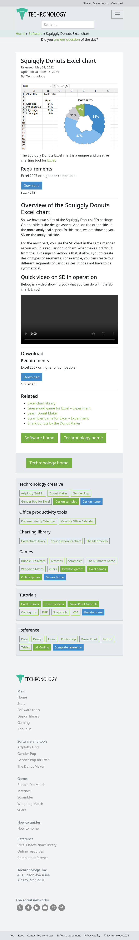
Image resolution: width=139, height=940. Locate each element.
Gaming (24, 722)
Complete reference (33, 857)
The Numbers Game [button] (101, 561)
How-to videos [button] (54, 604)
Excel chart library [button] (33, 541)
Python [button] (107, 639)
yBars (22, 810)
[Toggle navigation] (117, 14)
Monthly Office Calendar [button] (77, 521)
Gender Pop (27, 753)
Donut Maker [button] (58, 493)
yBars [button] (53, 569)
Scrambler (25, 797)
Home (20, 33)
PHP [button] (45, 612)
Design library (28, 716)
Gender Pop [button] (81, 493)
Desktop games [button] (72, 569)
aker (77, 423)
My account (101, 3)
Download (32, 185)
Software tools (29, 710)
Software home (39, 438)
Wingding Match (30, 803)
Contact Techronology (40, 935)
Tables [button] (25, 647)
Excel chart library (41, 403)
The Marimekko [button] (97, 541)
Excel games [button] (97, 569)
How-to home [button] (93, 612)
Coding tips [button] (29, 612)
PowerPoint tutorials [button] (83, 604)
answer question (67, 39)
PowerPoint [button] (89, 639)
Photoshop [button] (68, 639)
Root (21, 935)
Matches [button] (57, 561)
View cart (117, 3)
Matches (24, 791)
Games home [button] (55, 577)
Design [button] (38, 639)
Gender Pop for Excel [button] (35, 501)
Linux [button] (52, 639)
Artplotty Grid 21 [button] (32, 493)
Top (12, 935)
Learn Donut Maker (43, 413)
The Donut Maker (31, 766)
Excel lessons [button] (30, 604)
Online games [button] (30, 577)
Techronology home (83, 438)
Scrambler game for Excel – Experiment (58, 418)
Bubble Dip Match (31, 784)
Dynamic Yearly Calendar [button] (38, 521)
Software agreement (69, 935)
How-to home (28, 828)
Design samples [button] (66, 501)
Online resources (31, 851)
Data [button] (24, 639)
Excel (51, 160)
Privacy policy (92, 935)
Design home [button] (91, 501)
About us (24, 729)
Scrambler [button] (75, 561)
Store (87, 3)
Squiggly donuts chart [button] (66, 541)
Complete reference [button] (68, 647)
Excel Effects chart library (37, 845)
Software (36, 33)
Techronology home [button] (49, 463)
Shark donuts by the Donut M (51, 423)
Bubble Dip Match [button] (33, 561)
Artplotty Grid (28, 747)
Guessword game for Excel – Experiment (59, 408)
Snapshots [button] (60, 612)
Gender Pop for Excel (34, 760)
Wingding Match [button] (32, 569)
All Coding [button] (42, 647)
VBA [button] (75, 612)
